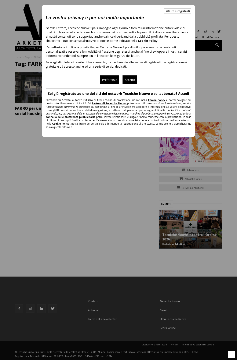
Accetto (130, 80)
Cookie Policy (147, 41)
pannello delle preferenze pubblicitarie (70, 117)
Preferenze (109, 80)
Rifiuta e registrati (177, 11)
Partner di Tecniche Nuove (109, 103)
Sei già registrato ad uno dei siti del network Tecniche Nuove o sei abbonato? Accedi (118, 93)
